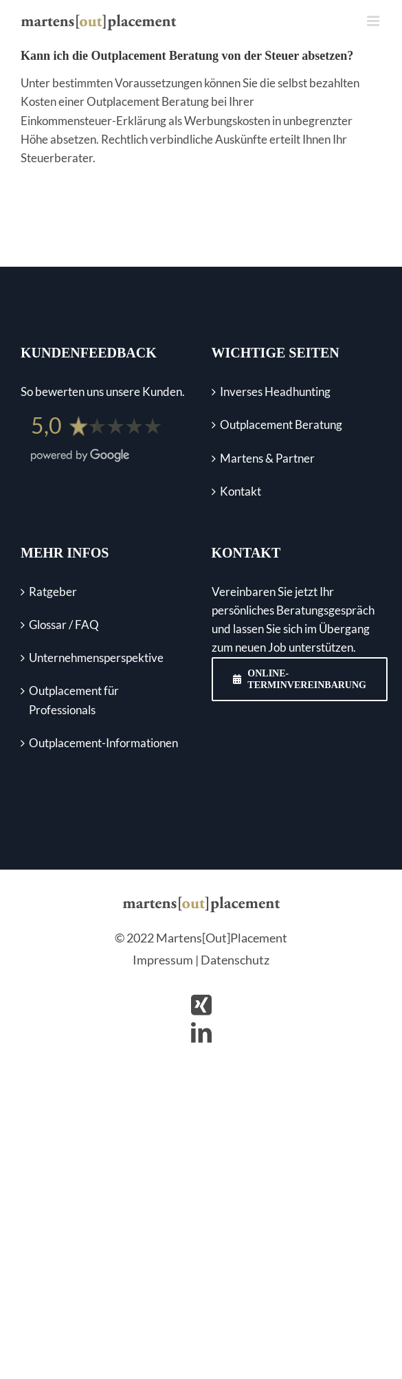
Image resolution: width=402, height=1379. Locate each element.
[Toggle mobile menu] (374, 21)
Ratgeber (53, 591)
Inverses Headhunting (275, 391)
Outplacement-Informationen (103, 743)
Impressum (163, 959)
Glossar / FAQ (64, 624)
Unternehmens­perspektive (96, 657)
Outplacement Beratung (281, 424)
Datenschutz (235, 959)
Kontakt (240, 491)
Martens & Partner (267, 458)
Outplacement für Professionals (74, 699)
